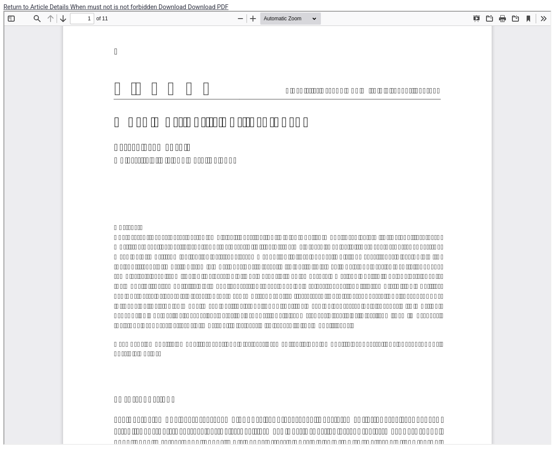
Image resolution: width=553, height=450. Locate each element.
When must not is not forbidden (114, 7)
